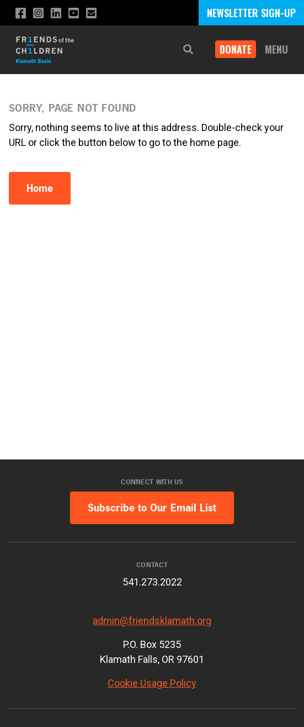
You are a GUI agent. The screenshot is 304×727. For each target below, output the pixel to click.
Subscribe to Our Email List (152, 508)
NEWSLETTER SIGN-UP (251, 13)
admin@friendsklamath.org (152, 620)
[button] (188, 49)
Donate (236, 49)
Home (39, 188)
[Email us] (91, 13)
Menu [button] (276, 49)
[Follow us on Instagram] (38, 13)
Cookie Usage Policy (152, 683)
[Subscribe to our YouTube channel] (73, 13)
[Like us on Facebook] (20, 13)
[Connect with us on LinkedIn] (56, 13)
